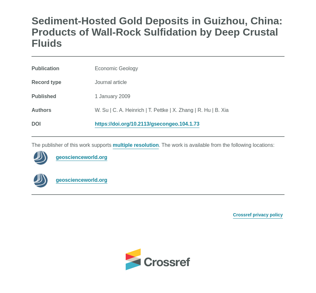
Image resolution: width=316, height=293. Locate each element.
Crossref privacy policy (258, 214)
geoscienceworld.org (81, 157)
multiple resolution (136, 145)
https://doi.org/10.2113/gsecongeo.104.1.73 (147, 124)
